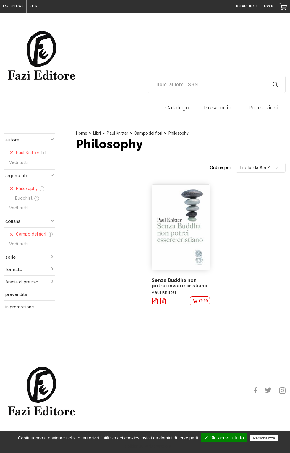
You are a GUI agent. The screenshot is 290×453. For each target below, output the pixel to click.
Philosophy (178, 133)
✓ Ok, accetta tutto (224, 437)
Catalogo (177, 107)
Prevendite (219, 107)
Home (81, 133)
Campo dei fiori (148, 133)
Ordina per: (221, 167)
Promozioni (263, 107)
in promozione (19, 306)
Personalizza (264, 438)
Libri (97, 133)
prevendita (16, 294)
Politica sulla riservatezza (148, 446)
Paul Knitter (117, 133)
